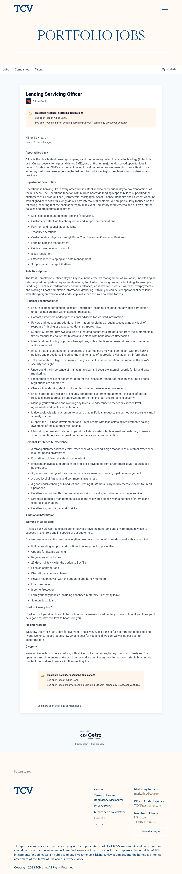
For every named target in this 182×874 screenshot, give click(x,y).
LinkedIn (99, 818)
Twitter (98, 824)
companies (22, 69)
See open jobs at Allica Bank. (51, 117)
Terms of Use (46, 859)
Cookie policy (97, 744)
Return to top (22, 771)
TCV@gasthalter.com (147, 805)
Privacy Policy (103, 806)
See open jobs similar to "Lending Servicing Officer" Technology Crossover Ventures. (81, 122)
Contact (99, 789)
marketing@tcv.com (146, 794)
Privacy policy (81, 744)
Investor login (151, 831)
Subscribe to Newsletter (109, 812)
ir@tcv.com (141, 817)
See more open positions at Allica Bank (59, 705)
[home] (51, 9)
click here (99, 855)
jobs (6, 69)
